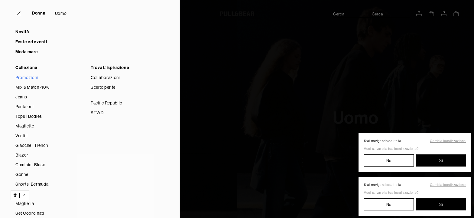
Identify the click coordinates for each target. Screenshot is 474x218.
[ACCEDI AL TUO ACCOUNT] (419, 14)
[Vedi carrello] (431, 13)
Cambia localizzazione (448, 141)
